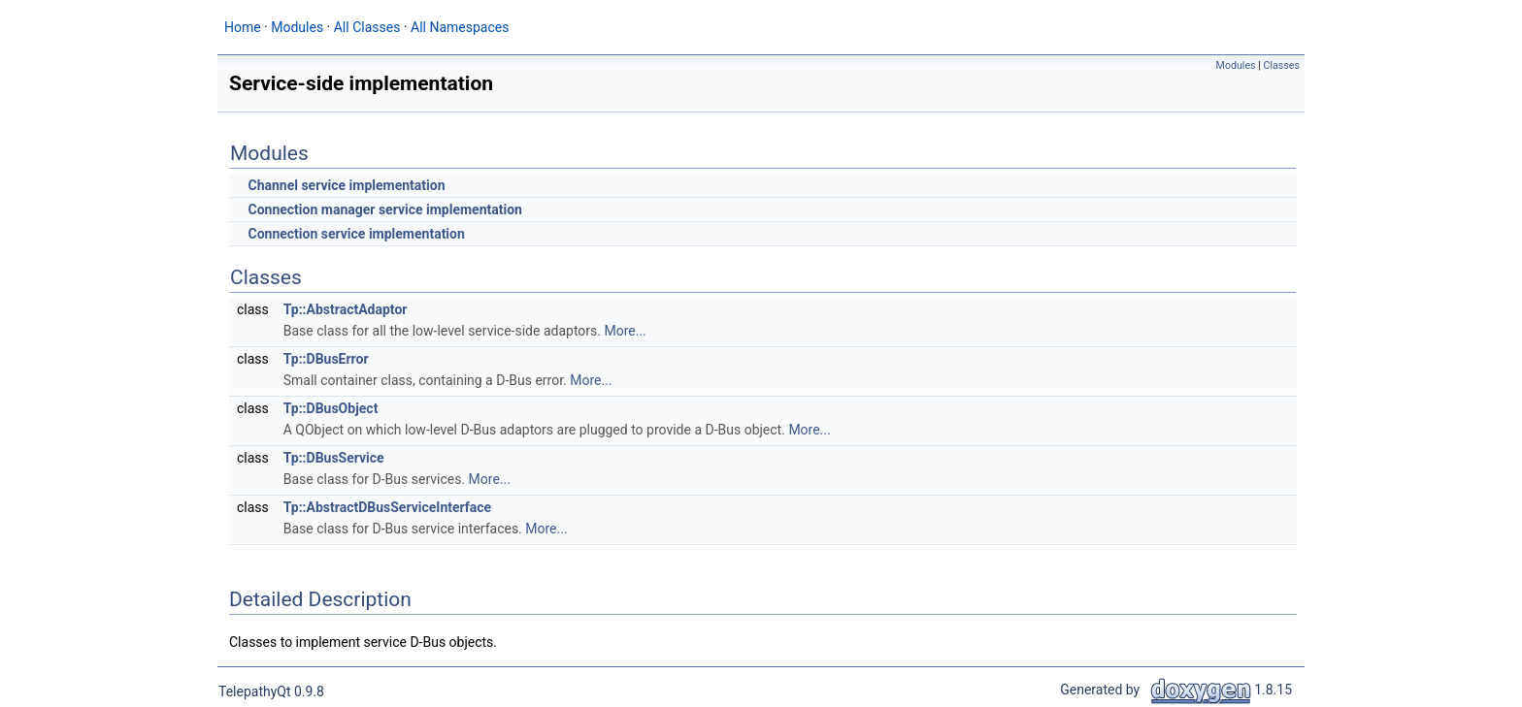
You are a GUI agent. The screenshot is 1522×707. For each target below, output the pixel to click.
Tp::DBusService (333, 458)
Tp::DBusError (326, 359)
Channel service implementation (346, 185)
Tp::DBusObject (331, 408)
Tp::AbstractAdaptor (345, 309)
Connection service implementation (356, 233)
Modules (1236, 65)
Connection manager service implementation (384, 209)
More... (624, 330)
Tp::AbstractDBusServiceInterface (387, 507)
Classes (1282, 65)
